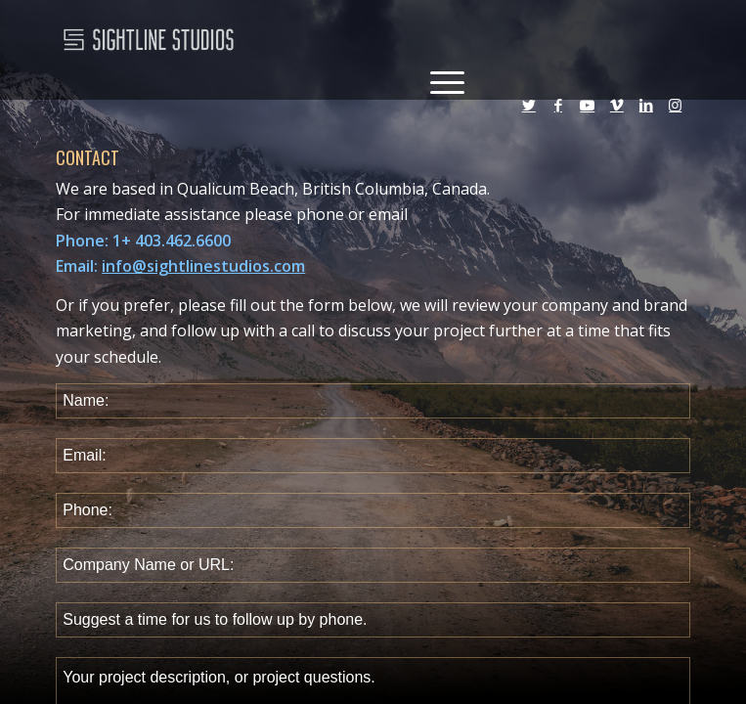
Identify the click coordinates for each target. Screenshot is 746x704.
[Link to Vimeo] (617, 112)
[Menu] (437, 80)
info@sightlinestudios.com (203, 266)
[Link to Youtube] (587, 112)
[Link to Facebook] (558, 112)
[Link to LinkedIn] (646, 112)
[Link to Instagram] (675, 112)
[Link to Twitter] (529, 112)
